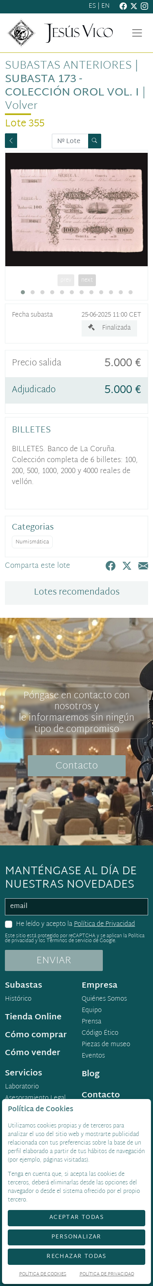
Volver (21, 106)
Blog (91, 1074)
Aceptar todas (76, 1217)
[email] (76, 906)
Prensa (91, 1022)
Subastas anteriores (68, 66)
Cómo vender (32, 1053)
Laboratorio (22, 1087)
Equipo (92, 1011)
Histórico (18, 999)
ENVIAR (53, 961)
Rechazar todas (76, 1256)
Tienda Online (33, 1017)
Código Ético (100, 1033)
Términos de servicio (69, 940)
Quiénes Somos (104, 999)
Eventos (93, 1056)
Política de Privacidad (104, 924)
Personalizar (76, 1237)
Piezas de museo (106, 1045)
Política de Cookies (43, 1274)
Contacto (76, 766)
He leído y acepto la (75, 925)
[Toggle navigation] (137, 33)
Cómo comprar (36, 1035)
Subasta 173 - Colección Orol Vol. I (72, 86)
